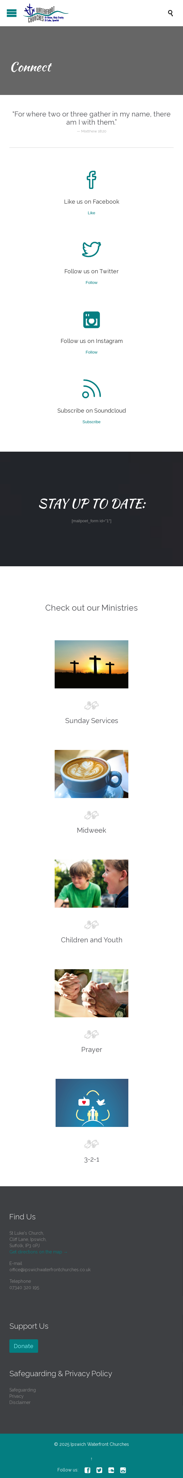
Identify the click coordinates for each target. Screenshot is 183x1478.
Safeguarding (22, 1389)
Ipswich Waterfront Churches (100, 1444)
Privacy (16, 1396)
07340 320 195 (24, 1287)
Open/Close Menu (11, 12)
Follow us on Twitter (91, 271)
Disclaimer (20, 1402)
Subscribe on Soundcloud (91, 410)
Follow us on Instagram (92, 341)
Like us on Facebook (91, 201)
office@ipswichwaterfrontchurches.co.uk (50, 1269)
